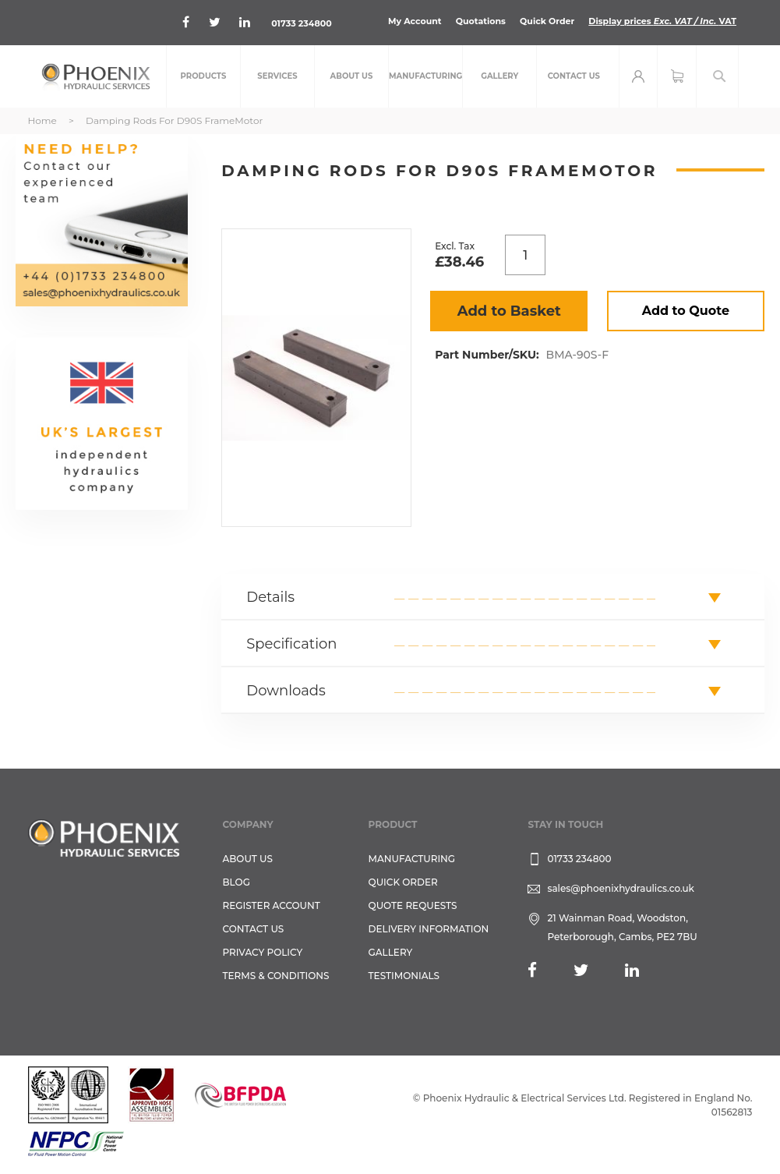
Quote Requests (413, 905)
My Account (415, 21)
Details (270, 597)
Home (42, 120)
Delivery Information (429, 929)
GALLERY (391, 952)
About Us (248, 859)
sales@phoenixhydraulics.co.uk (620, 888)
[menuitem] (203, 76)
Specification (291, 643)
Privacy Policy (263, 952)
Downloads (286, 690)
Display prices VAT (662, 21)
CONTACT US (253, 929)
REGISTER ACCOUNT (271, 905)
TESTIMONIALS (404, 975)
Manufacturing (412, 859)
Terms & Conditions (276, 975)
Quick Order (547, 21)
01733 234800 (301, 23)
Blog (236, 882)
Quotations (481, 21)
